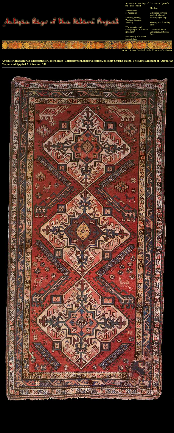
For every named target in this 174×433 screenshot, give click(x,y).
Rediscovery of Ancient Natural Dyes (136, 37)
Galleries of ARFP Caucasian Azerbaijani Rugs (159, 31)
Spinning (129, 22)
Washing (129, 20)
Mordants (154, 8)
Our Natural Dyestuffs (159, 3)
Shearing (129, 17)
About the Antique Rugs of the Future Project (137, 4)
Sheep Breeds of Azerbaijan (131, 11)
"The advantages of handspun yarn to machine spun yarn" (137, 29)
